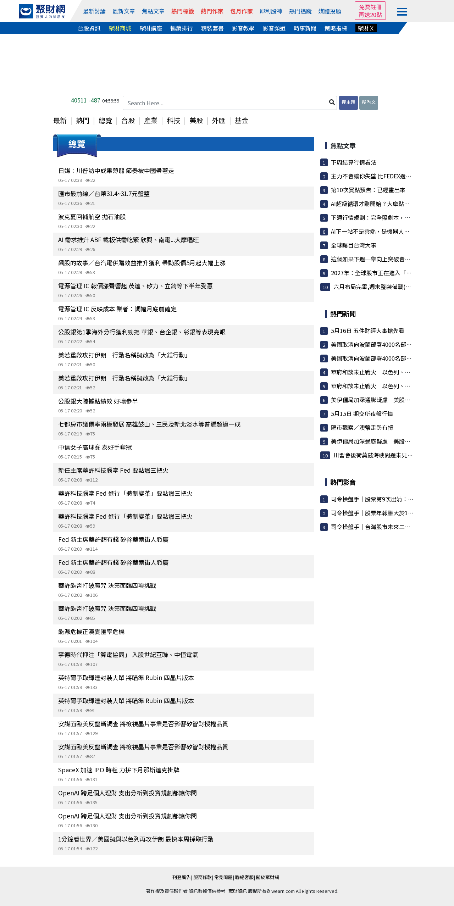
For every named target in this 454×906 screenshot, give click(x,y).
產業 (150, 120)
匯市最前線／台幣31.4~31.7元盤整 (104, 193)
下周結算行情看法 (353, 162)
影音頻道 (274, 28)
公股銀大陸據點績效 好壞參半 (98, 400)
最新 (60, 120)
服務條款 (202, 877)
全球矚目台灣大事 (353, 245)
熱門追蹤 (300, 11)
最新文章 (123, 11)
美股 (196, 120)
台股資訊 (89, 28)
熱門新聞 (343, 313)
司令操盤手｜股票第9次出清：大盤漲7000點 (387, 499)
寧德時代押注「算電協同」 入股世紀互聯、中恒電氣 (128, 654)
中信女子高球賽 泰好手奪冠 (95, 447)
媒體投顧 (330, 11)
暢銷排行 (181, 28)
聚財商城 (120, 28)
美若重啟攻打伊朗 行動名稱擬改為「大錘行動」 (124, 354)
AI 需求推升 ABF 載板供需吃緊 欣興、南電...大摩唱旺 (128, 239)
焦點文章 (153, 11)
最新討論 (94, 11)
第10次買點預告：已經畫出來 (368, 189)
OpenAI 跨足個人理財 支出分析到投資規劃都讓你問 (127, 792)
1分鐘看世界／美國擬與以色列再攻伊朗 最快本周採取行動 (136, 838)
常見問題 (223, 877)
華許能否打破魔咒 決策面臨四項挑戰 (107, 585)
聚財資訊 (237, 891)
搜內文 (369, 102)
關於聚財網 (267, 877)
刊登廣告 (181, 877)
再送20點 (370, 14)
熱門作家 (212, 11)
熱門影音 (343, 482)
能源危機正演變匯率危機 (91, 631)
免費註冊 (370, 7)
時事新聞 (305, 28)
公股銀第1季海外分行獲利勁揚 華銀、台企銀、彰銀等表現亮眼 (142, 331)
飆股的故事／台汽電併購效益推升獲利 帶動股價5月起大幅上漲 (142, 262)
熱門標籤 (182, 11)
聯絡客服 (244, 877)
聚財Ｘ (366, 28)
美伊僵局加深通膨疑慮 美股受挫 (373, 399)
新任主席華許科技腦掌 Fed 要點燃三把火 (113, 470)
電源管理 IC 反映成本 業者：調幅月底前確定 (117, 308)
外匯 (219, 120)
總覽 (105, 120)
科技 (173, 120)
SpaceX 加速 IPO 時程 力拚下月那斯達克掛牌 (118, 769)
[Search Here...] (230, 103)
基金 (241, 120)
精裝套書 (212, 28)
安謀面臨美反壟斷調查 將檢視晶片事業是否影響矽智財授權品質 (143, 723)
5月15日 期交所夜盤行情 (362, 413)
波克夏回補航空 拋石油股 (92, 216)
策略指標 (336, 28)
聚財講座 (150, 28)
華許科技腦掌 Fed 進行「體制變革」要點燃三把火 (125, 493)
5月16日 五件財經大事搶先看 (367, 330)
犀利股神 (271, 11)
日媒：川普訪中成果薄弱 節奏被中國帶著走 (116, 170)
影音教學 (243, 28)
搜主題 (348, 102)
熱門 (82, 120)
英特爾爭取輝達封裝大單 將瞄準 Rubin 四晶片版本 (126, 677)
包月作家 (241, 11)
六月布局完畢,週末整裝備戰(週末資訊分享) (387, 286)
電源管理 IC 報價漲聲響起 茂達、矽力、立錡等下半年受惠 (135, 285)
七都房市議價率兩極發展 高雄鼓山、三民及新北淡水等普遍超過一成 (149, 423)
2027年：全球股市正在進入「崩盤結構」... (385, 272)
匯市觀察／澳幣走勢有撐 (362, 427)
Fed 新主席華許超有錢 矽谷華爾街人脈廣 (113, 539)
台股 (128, 120)
